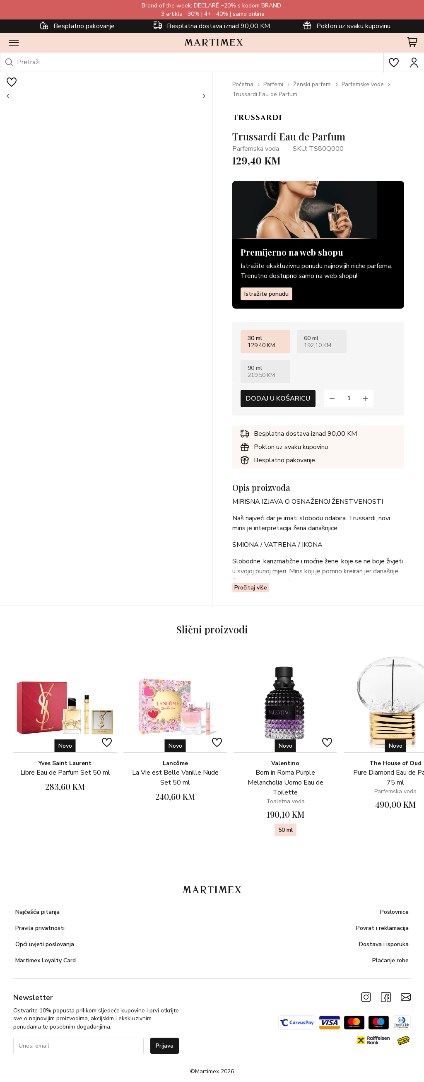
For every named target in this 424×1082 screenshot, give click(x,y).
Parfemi (273, 84)
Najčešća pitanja (37, 912)
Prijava (164, 1046)
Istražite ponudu (266, 294)
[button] (8, 96)
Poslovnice (394, 912)
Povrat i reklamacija (382, 928)
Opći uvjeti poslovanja (44, 944)
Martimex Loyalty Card (45, 960)
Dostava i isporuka (384, 944)
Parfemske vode (363, 84)
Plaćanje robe (390, 960)
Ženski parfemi (312, 84)
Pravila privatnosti (40, 928)
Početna (242, 84)
